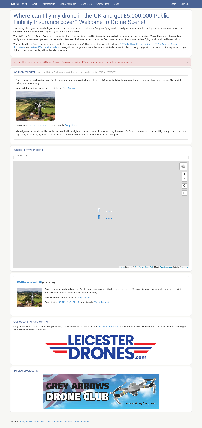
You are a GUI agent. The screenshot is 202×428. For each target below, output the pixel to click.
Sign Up (185, 4)
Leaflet (122, 267)
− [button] (184, 179)
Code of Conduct (54, 421)
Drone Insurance (68, 4)
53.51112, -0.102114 (40, 125)
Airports (165, 44)
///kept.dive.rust (72, 125)
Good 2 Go (86, 4)
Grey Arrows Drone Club (144, 267)
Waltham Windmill (29, 282)
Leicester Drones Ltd (108, 326)
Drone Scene (19, 4)
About (35, 4)
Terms (76, 421)
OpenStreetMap (166, 267)
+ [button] (184, 174)
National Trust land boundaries (45, 47)
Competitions (102, 4)
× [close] (187, 62)
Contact (85, 421)
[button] (184, 186)
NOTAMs (124, 44)
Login (173, 4)
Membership (49, 4)
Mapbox (185, 267)
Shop (116, 4)
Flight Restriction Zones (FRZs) (145, 44)
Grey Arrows (69, 88)
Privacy (68, 421)
